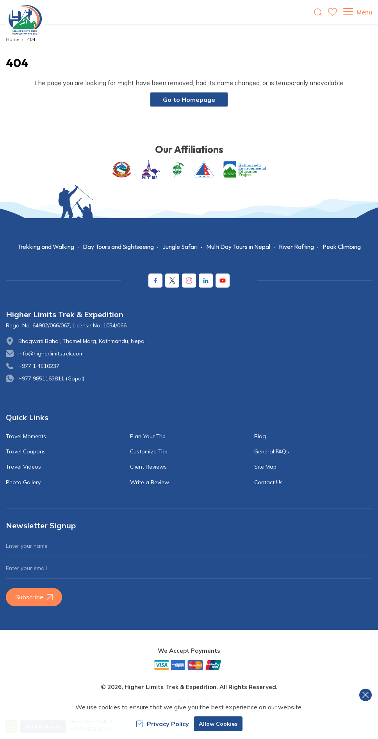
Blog (260, 436)
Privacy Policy (162, 724)
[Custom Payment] (189, 665)
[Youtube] (223, 281)
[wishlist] (332, 11)
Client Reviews (148, 466)
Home (12, 39)
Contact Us (268, 482)
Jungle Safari (180, 246)
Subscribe (34, 597)
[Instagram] (189, 281)
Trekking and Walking (46, 246)
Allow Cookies (218, 723)
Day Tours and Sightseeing (118, 246)
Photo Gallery (23, 482)
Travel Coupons (26, 451)
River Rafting (296, 246)
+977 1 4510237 (38, 366)
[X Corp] (172, 281)
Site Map (265, 466)
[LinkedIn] (206, 281)
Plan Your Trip (148, 436)
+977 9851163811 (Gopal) (51, 378)
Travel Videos (23, 466)
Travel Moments (26, 436)
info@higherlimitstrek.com (51, 353)
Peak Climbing (342, 246)
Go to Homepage (189, 99)
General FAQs (271, 451)
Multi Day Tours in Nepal (238, 246)
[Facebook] (155, 281)
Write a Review (149, 482)
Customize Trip (149, 451)
